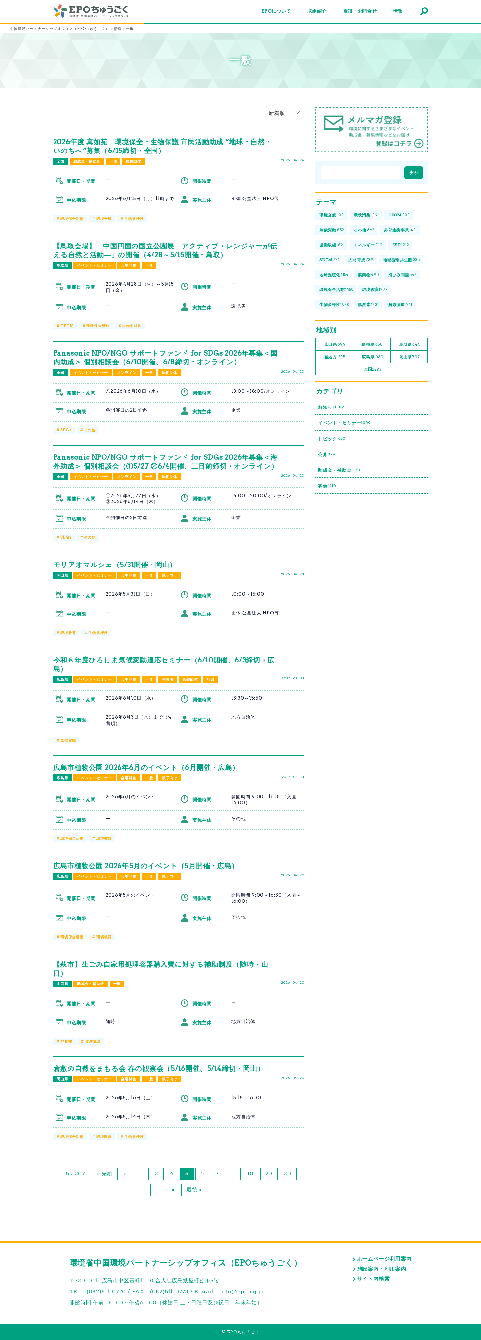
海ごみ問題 (402, 275)
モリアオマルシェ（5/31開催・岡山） (115, 565)
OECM (66, 326)
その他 (89, 430)
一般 (113, 161)
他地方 (335, 357)
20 (269, 1174)
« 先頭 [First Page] (104, 1174)
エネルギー (368, 245)
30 (287, 1174)
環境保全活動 (72, 218)
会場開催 (128, 265)
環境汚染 (365, 215)
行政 (211, 679)
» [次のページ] (173, 1190)
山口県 (62, 983)
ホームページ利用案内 (384, 1259)
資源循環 (92, 1041)
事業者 (167, 679)
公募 (327, 454)
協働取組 (331, 245)
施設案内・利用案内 (381, 1269)
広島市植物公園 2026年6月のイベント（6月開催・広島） (146, 767)
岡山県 (62, 575)
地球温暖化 (334, 275)
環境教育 (68, 632)
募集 (327, 486)
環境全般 (104, 218)
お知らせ (331, 407)
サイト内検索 (373, 1279)
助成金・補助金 (87, 161)
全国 (61, 161)
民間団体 (133, 161)
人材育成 (360, 260)
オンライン (126, 372)
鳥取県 (62, 265)
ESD (400, 245)
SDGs (65, 430)
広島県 (62, 679)
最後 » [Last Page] (194, 1190)
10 (250, 1174)
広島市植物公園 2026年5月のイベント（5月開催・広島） (146, 866)
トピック (331, 438)
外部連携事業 (400, 230)
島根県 (372, 344)
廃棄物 (66, 1041)
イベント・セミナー (94, 265)
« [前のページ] (125, 1174)
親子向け (169, 575)
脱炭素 (368, 305)
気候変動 (68, 740)
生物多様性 (134, 218)
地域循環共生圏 (401, 260)
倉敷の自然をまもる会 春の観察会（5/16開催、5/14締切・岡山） (159, 1068)
